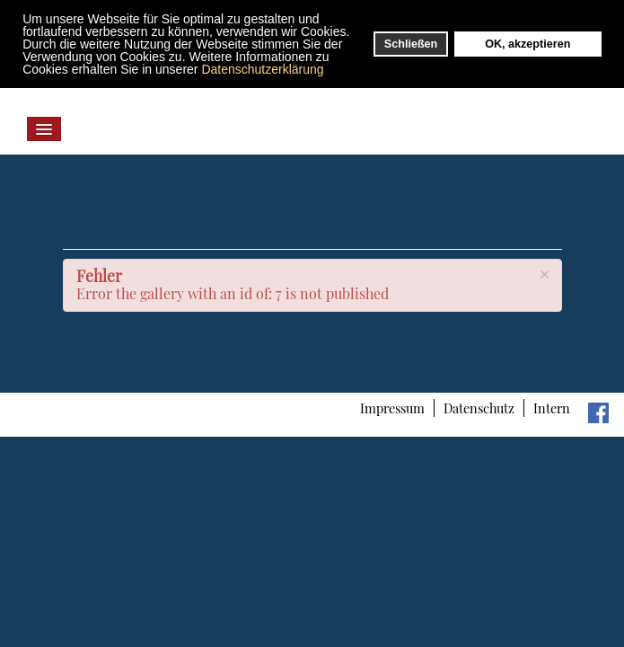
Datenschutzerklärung (262, 69)
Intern (551, 408)
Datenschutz (479, 408)
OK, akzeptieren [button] (527, 44)
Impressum (392, 408)
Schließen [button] (411, 44)
